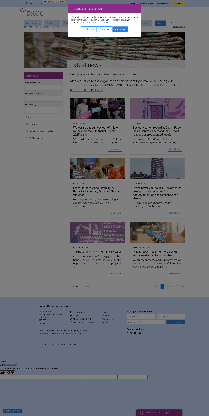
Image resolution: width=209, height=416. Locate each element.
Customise (89, 29)
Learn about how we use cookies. (94, 23)
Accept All (120, 29)
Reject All (104, 29)
